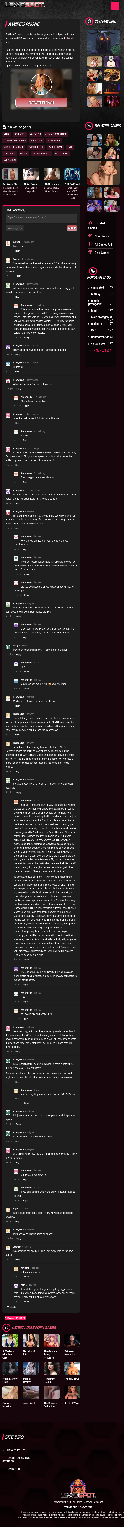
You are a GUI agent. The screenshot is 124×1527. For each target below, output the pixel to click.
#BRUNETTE (20, 134)
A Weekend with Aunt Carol (8, 1354)
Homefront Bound (49, 1380)
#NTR (69, 147)
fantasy (95, 294)
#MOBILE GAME (56, 147)
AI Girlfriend (51, 188)
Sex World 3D (10, 189)
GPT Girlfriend (72, 191)
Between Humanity (69, 1353)
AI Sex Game (31, 188)
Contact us (14, 1469)
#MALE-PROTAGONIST (14, 147)
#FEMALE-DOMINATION (56, 134)
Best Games (101, 253)
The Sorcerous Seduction (52, 1404)
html (94, 310)
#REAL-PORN (10, 153)
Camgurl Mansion (7, 1404)
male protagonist (101, 317)
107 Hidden (11, 1307)
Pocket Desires (27, 1380)
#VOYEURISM (10, 160)
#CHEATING (35, 134)
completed (97, 287)
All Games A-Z (103, 244)
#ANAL (7, 134)
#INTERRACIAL (53, 140)
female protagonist (95, 302)
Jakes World (29, 1403)
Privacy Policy (16, 1450)
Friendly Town (71, 1378)
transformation (100, 337)
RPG (93, 330)
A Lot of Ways (71, 1403)
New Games (101, 236)
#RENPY (23, 153)
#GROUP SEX (36, 140)
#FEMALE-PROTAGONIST (15, 140)
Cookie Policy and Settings (16, 1459)
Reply (18, 251)
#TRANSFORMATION (41, 153)
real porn (96, 324)
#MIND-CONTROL (36, 147)
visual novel (98, 343)
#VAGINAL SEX (61, 153)
